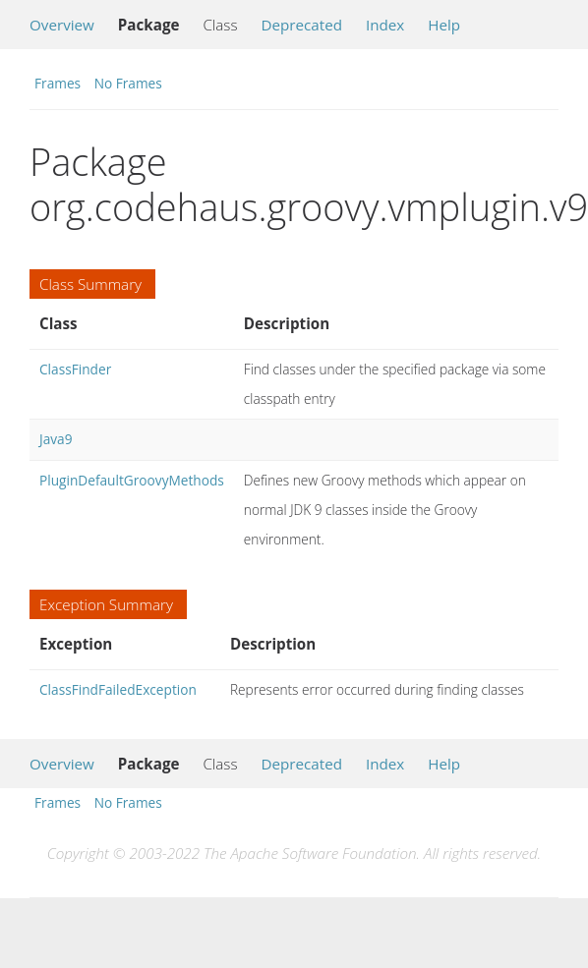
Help (444, 24)
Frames (57, 83)
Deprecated (301, 24)
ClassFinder (75, 369)
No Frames (128, 83)
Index (385, 24)
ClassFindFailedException (118, 689)
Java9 (56, 438)
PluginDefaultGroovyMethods (131, 480)
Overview (61, 24)
